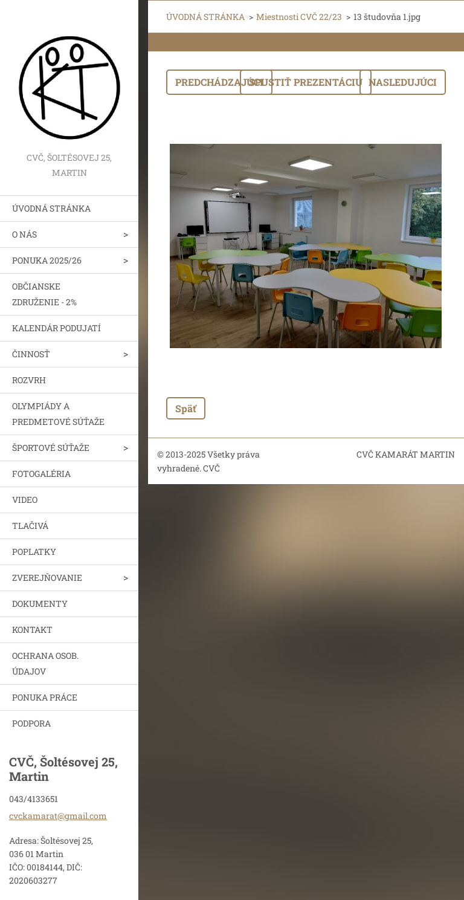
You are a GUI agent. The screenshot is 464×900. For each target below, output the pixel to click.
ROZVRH (29, 380)
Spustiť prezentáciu (305, 82)
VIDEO (24, 499)
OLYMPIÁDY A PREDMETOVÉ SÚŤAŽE (58, 413)
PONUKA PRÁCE (44, 697)
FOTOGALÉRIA (41, 473)
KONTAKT (32, 629)
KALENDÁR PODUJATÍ (56, 328)
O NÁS (24, 234)
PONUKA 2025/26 (47, 260)
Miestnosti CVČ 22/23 (299, 16)
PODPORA (31, 723)
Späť (185, 408)
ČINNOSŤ (31, 354)
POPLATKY (34, 551)
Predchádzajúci (219, 82)
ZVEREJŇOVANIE (47, 577)
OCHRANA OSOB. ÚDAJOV (45, 663)
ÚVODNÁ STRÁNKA (51, 208)
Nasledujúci (403, 82)
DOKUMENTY (40, 603)
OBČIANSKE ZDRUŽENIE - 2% (44, 294)
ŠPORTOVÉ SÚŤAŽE (50, 447)
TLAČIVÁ (30, 525)
